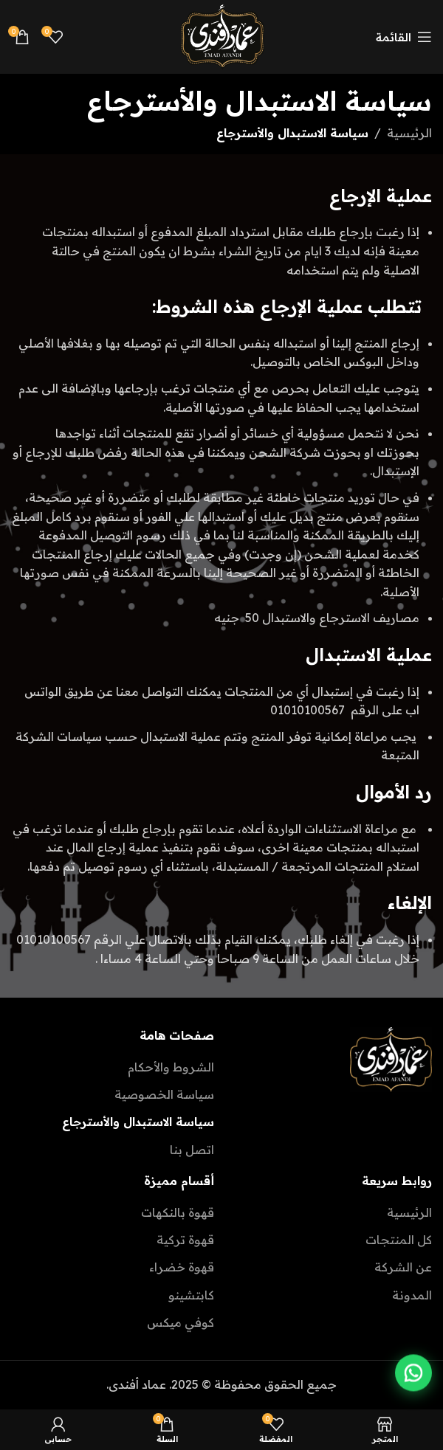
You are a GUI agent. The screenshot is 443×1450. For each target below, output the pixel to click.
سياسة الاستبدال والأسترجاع (138, 1121)
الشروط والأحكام (171, 1067)
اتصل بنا (192, 1149)
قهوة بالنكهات (177, 1212)
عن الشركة (403, 1267)
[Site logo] (221, 35)
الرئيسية (409, 132)
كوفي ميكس (180, 1322)
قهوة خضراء (181, 1267)
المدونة (412, 1295)
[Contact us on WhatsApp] (413, 1374)
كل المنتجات (398, 1239)
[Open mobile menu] (403, 37)
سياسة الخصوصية (164, 1094)
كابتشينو (191, 1295)
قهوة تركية (185, 1239)
